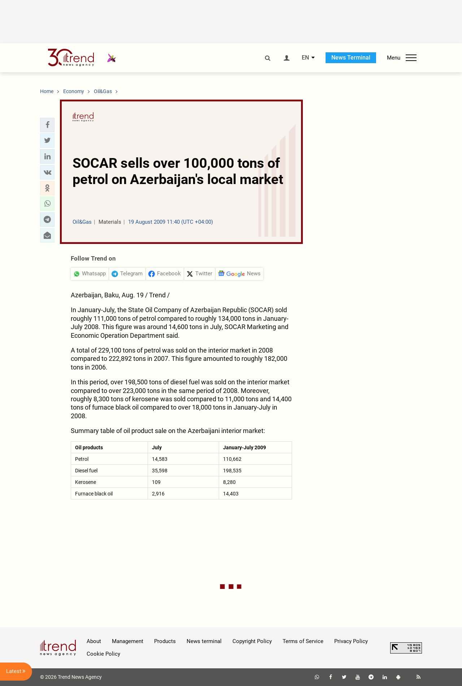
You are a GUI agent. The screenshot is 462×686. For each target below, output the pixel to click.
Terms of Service (303, 641)
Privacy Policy (351, 641)
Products (165, 641)
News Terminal (350, 57)
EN (305, 58)
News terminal (204, 641)
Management (127, 641)
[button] (47, 125)
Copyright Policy (252, 641)
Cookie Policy (103, 654)
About (94, 641)
